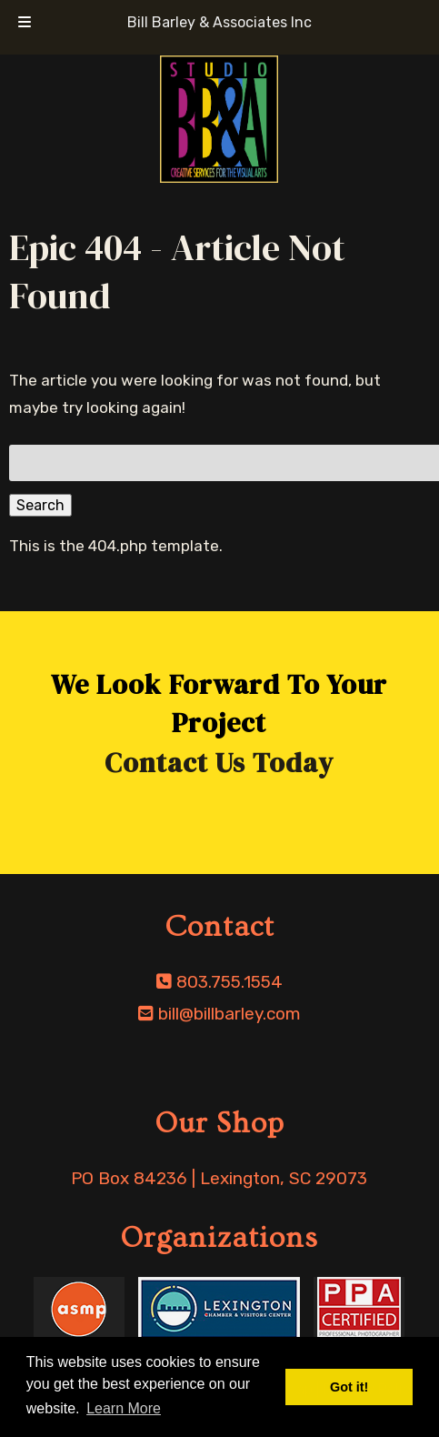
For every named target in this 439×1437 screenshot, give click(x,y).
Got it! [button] (349, 1387)
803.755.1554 (229, 981)
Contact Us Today (219, 762)
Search (40, 505)
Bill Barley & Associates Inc (219, 22)
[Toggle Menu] (24, 22)
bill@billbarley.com (229, 1013)
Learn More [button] (123, 1408)
